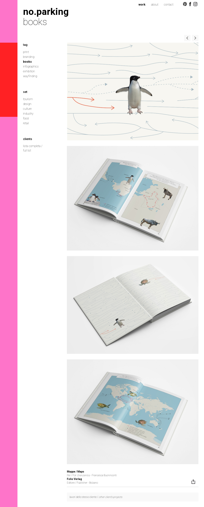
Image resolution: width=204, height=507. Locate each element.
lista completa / (32, 146)
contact (168, 4)
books (27, 61)
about (154, 4)
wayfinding (30, 76)
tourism (28, 99)
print (26, 52)
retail (26, 123)
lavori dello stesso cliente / (95, 497)
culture (27, 109)
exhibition (29, 71)
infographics (31, 66)
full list (27, 150)
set (25, 92)
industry (28, 113)
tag (25, 45)
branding (28, 57)
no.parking (46, 11)
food (26, 118)
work (141, 4)
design (27, 104)
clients (27, 139)
